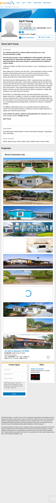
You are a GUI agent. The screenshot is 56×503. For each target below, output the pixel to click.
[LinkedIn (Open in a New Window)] (23, 32)
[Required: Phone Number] (14, 378)
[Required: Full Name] (14, 369)
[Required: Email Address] (14, 374)
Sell (23, 2)
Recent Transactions (15, 155)
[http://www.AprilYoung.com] (27, 29)
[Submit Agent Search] (14, 394)
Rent (29, 2)
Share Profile (44, 37)
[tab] (15, 154)
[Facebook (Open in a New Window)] (20, 32)
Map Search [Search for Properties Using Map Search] (47, 2)
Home (1, 6)
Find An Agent (8, 6)
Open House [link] (37, 2)
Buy (18, 2)
